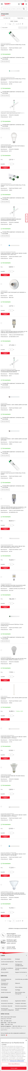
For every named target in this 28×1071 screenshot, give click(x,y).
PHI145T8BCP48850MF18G (7, 813)
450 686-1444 (9, 1024)
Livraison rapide (11, 947)
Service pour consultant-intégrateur (7, 1009)
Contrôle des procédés (21, 979)
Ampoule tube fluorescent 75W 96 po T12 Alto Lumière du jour (12, 625)
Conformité (4, 964)
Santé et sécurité (6, 992)
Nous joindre (4, 972)
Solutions (14, 997)
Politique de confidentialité (19, 965)
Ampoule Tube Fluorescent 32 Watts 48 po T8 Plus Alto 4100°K (13, 79)
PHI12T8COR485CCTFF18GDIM (8, 852)
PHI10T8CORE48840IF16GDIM (8, 252)
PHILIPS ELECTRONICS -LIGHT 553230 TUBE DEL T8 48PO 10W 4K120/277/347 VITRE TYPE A (14, 254)
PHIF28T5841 (4, 403)
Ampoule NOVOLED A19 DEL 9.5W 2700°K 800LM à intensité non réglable (12, 146)
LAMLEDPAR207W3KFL (6, 774)
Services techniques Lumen (20, 1009)
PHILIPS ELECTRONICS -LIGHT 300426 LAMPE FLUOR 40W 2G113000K (14, 698)
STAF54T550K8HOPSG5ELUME (8, 217)
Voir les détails (5, 61)
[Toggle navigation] (2, 4)
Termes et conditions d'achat (21, 968)
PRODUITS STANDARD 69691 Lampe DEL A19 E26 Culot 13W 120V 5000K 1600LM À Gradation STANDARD (13, 659)
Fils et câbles (18, 987)
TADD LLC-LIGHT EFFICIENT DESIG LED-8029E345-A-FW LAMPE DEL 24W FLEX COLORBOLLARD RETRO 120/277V (13, 508)
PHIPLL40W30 (4, 696)
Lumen (14, 955)
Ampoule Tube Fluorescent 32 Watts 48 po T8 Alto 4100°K (13, 45)
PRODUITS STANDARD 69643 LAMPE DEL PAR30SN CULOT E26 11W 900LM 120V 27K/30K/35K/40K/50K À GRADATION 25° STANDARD (13, 894)
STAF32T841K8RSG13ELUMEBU (8, 111)
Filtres (7, 18)
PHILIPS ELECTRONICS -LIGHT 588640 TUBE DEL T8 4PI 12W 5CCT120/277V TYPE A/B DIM (13, 854)
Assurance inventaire (7, 1003)
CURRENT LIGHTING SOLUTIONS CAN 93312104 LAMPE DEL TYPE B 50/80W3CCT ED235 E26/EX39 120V (13, 586)
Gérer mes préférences (14, 1064)
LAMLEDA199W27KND (6, 144)
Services (14, 976)
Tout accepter (14, 1068)
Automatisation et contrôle (6, 980)
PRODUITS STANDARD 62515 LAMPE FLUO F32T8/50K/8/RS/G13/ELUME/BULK (10, 371)
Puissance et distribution (4, 984)
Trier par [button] (20, 18)
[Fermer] (26, 1040)
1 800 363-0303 (16, 1026)
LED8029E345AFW (5, 505)
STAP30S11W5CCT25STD (7, 891)
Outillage (17, 990)
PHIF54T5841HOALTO (6, 183)
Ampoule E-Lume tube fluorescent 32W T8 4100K (13, 113)
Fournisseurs (19, 961)
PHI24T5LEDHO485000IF (7, 545)
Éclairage (3, 987)
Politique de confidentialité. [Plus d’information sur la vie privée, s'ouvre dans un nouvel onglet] (17, 1060)
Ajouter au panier (5, 168)
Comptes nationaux (20, 1003)
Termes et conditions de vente (7, 968)
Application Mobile (20, 1001)
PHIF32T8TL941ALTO (6, 43)
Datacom (17, 983)
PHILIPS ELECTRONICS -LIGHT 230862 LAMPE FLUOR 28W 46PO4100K (14, 405)
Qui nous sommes (6, 959)
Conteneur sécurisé (6, 1006)
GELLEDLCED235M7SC (6, 584)
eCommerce (4, 1001)
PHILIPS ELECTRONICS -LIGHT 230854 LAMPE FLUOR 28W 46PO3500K (14, 439)
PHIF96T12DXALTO (5, 623)
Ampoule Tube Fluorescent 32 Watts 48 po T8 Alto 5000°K (13, 473)
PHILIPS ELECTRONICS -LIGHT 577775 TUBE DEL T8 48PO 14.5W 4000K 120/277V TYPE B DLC (14, 737)
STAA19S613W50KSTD (6, 657)
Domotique (4, 990)
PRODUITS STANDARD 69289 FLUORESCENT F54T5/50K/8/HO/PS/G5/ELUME (11, 219)
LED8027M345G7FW (6, 330)
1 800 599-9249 (11, 1022)
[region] (14, 1054)
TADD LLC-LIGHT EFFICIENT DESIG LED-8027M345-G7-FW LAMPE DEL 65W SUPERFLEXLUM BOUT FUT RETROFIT (14, 332)
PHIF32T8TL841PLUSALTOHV (7, 77)
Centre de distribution (7, 961)
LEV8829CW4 (4, 291)
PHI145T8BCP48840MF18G (7, 735)
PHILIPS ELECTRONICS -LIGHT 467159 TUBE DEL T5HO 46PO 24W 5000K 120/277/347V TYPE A (13, 547)
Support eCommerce (21, 972)
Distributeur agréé (11, 940)
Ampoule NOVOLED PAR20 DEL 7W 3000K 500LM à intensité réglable (13, 776)
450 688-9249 (7, 1021)
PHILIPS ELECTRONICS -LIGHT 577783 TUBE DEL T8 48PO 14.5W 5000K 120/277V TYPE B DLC (14, 815)
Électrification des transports (20, 993)
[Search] (14, 8)
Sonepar (17, 959)
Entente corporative (21, 1006)
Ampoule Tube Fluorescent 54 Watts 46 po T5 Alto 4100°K (13, 185)
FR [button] (25, 1)
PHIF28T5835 (4, 437)
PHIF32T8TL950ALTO (6, 471)
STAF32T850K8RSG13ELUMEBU (8, 369)
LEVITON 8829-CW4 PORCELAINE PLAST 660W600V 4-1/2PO (13, 293)
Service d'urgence (11, 933)
